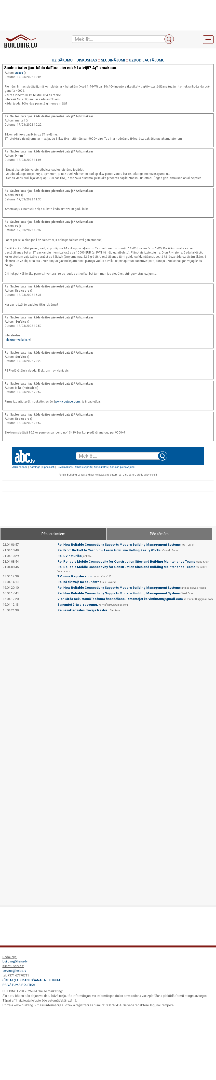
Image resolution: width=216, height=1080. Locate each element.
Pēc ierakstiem (53, 534)
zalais (19, 73)
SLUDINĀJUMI (113, 60)
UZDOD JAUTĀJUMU (146, 60)
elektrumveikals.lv (17, 340)
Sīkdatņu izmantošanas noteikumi (31, 980)
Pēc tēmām (159, 534)
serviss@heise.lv (14, 971)
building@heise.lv (14, 961)
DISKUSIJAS (87, 60)
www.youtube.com (67, 401)
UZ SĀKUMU (62, 60)
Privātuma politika (18, 985)
